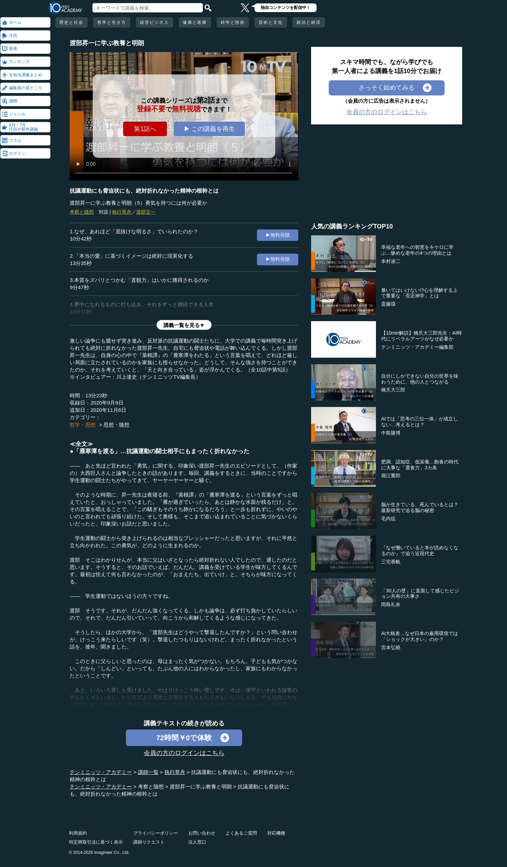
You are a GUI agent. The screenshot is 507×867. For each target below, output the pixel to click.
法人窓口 (197, 842)
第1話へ (145, 128)
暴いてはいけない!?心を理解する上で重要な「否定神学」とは (419, 293)
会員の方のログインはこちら (184, 752)
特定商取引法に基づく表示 (96, 842)
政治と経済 (309, 22)
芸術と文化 (271, 22)
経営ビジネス (154, 22)
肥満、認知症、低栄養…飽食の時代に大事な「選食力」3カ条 (419, 464)
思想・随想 (116, 425)
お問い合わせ (201, 833)
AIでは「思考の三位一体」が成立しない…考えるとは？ (419, 421)
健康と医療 (195, 22)
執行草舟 (121, 212)
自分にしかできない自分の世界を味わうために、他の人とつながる (419, 379)
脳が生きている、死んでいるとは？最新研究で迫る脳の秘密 (419, 507)
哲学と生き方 (111, 22)
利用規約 (78, 833)
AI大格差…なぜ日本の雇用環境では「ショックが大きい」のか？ (419, 636)
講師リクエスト (149, 842)
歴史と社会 (71, 22)
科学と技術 (233, 22)
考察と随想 (82, 212)
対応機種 (276, 833)
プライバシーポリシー (155, 833)
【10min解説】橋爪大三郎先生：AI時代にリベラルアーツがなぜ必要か (421, 335)
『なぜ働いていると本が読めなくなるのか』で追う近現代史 (419, 550)
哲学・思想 (83, 425)
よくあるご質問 (241, 833)
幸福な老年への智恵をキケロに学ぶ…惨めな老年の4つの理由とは (417, 250)
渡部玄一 (146, 212)
